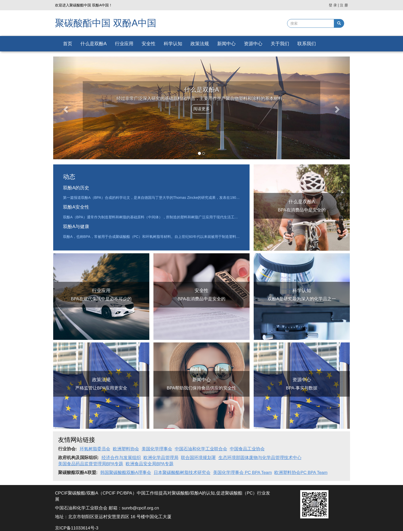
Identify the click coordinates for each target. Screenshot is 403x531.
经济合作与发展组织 (121, 457)
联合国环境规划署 (198, 457)
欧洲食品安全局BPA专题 (149, 463)
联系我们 (306, 43)
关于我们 (280, 43)
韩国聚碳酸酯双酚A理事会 (125, 472)
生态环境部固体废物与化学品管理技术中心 (259, 457)
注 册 (344, 5)
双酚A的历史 (76, 187)
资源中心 (253, 43)
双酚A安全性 (76, 207)
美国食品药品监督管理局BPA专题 (90, 463)
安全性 (148, 43)
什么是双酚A (93, 43)
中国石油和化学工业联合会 (201, 448)
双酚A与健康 (76, 226)
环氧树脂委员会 (95, 448)
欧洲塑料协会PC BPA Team (300, 472)
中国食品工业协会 (247, 448)
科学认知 (173, 43)
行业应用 (124, 43)
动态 (69, 176)
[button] (65, 108)
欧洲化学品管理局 (160, 457)
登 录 (333, 5)
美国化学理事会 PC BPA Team (242, 472)
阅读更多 (201, 109)
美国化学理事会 (157, 448)
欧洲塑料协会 (126, 448)
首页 (67, 43)
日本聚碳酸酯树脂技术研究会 (182, 472)
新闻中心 (226, 43)
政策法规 (199, 43)
